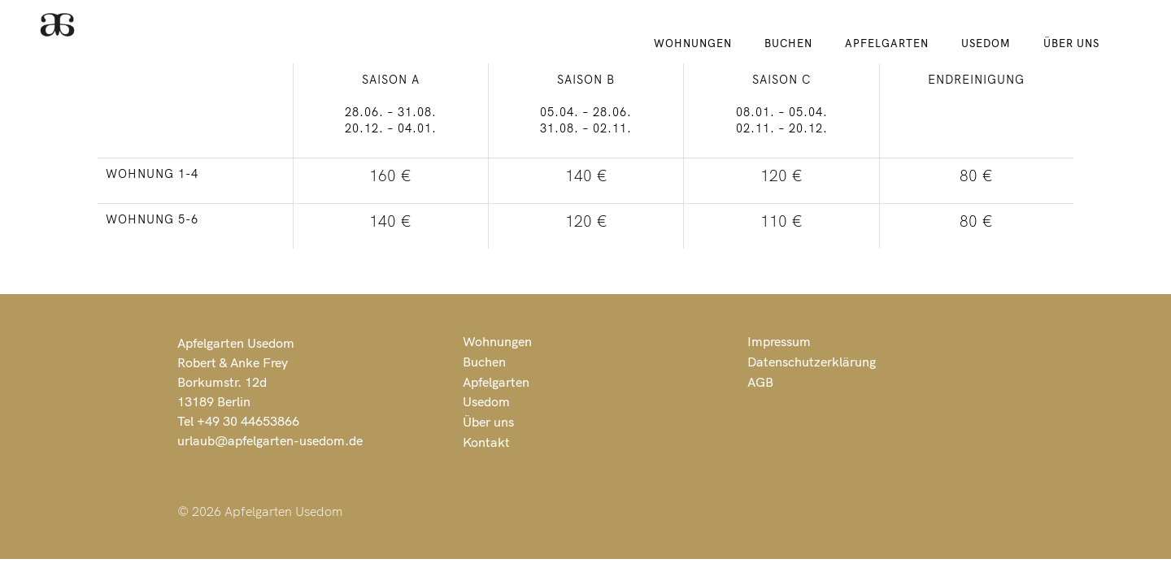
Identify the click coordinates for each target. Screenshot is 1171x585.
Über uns (1071, 43)
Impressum (779, 341)
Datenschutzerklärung (811, 361)
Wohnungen (693, 43)
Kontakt (486, 442)
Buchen (788, 43)
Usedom (986, 43)
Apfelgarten (887, 43)
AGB (760, 382)
